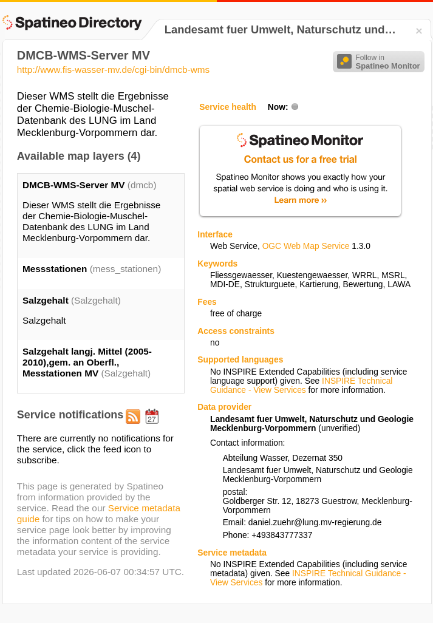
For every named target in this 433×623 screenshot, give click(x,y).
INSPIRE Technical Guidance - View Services (301, 385)
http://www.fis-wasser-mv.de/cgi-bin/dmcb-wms (113, 69)
